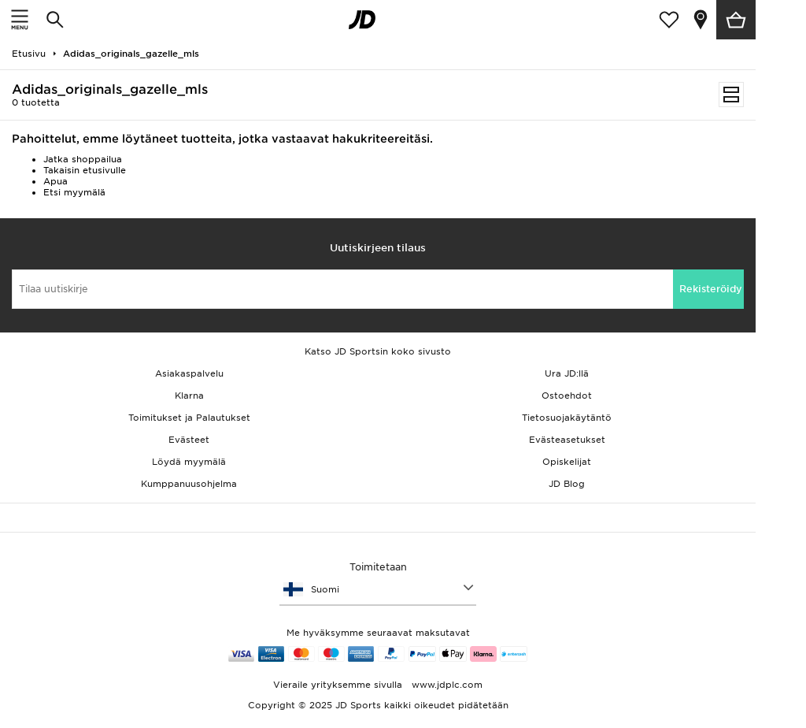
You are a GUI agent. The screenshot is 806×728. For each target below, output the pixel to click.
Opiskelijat (566, 461)
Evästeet (188, 439)
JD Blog (567, 483)
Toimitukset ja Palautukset (189, 417)
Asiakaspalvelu (189, 373)
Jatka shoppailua (82, 159)
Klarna (189, 395)
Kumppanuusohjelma (189, 483)
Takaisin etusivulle (84, 170)
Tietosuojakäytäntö (567, 417)
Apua (55, 181)
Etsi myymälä (74, 192)
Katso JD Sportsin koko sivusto (378, 351)
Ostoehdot (567, 395)
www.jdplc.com (445, 684)
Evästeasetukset (567, 439)
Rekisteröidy (710, 289)
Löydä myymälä (189, 461)
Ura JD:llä (567, 373)
